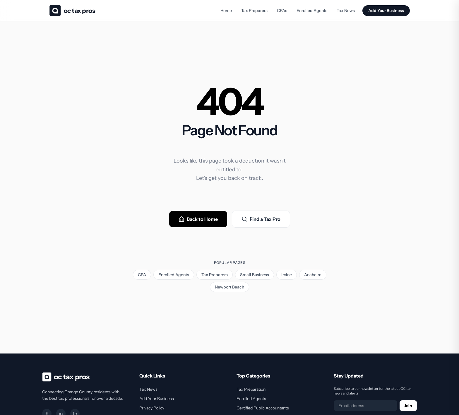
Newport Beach (229, 287)
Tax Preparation (251, 389)
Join (408, 405)
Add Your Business (386, 10)
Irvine (286, 274)
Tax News (346, 10)
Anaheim (312, 274)
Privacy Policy (151, 408)
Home (226, 10)
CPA (142, 274)
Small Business (254, 274)
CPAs (282, 10)
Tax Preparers (254, 10)
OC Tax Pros (79, 10)
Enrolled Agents (312, 10)
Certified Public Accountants (263, 408)
